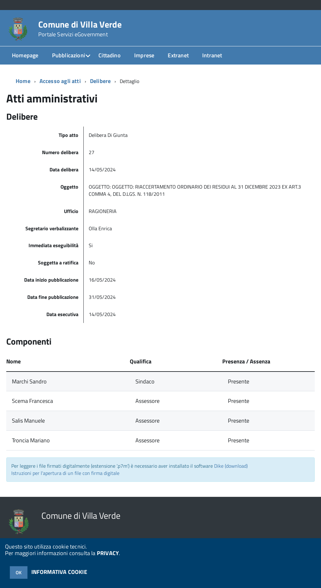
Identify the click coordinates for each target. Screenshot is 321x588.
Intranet (212, 55)
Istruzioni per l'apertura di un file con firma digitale (65, 473)
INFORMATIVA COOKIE (59, 572)
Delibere (100, 81)
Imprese (144, 55)
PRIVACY (108, 553)
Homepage (25, 55)
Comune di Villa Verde (80, 29)
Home (23, 81)
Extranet (178, 55)
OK (19, 572)
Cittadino (109, 55)
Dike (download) (231, 466)
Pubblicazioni (68, 55)
